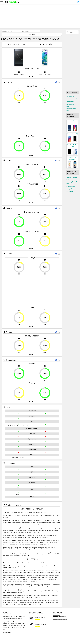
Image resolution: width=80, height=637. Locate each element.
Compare (32, 34)
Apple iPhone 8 (70, 101)
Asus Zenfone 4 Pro (72, 99)
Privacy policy (7, 632)
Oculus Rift (69, 191)
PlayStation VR (70, 186)
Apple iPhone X (70, 96)
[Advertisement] (40, 16)
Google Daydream (71, 189)
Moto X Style (46, 44)
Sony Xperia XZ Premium (17, 44)
